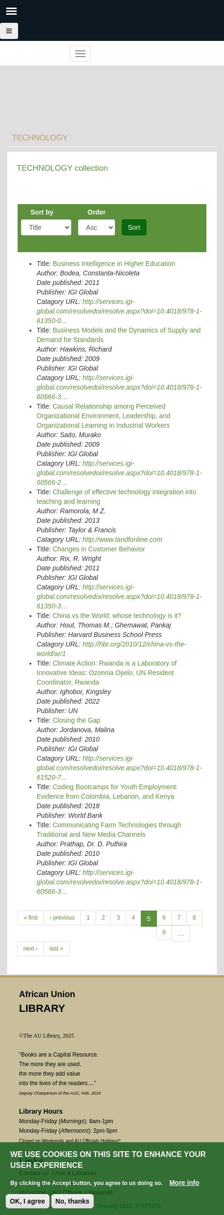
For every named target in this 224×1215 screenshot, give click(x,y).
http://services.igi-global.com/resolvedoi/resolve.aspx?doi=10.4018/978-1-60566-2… (119, 473)
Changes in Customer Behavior (99, 549)
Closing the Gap (76, 720)
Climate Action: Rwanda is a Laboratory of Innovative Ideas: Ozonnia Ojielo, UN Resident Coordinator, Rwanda (106, 672)
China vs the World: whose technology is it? (117, 615)
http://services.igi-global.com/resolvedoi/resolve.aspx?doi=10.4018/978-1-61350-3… (119, 596)
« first (31, 917)
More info (184, 1182)
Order (97, 212)
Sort (134, 227)
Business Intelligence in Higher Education (114, 263)
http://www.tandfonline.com (122, 539)
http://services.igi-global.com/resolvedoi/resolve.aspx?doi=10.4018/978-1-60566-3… (119, 387)
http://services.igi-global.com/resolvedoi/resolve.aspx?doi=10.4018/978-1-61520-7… (119, 767)
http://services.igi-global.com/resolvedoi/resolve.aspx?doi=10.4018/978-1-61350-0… (119, 311)
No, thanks (73, 1201)
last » (56, 948)
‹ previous (62, 917)
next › (30, 948)
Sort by (41, 212)
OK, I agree (27, 1201)
